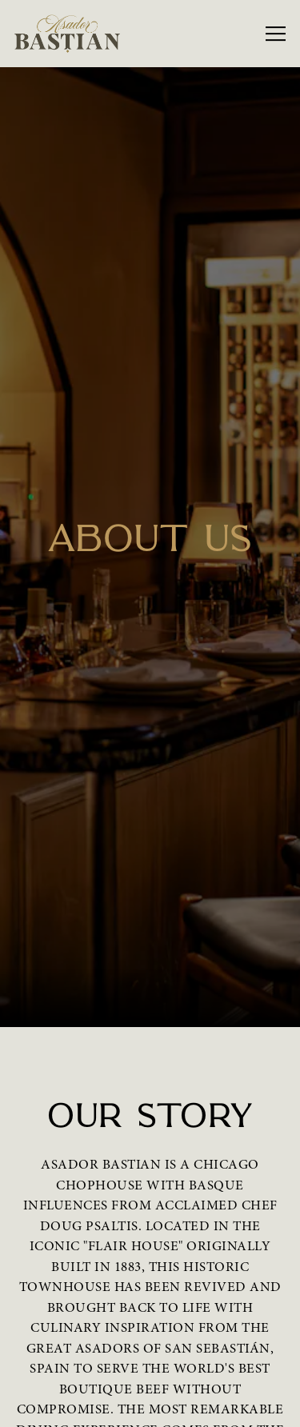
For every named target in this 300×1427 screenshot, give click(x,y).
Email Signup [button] (144, 1406)
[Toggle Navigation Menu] (275, 33)
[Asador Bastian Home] (70, 34)
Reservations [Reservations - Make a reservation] (143, 1364)
